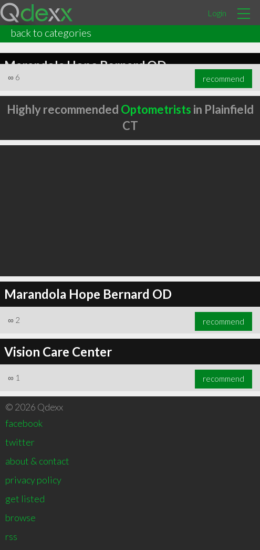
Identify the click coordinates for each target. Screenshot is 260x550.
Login (216, 13)
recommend (223, 78)
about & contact (37, 461)
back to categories (51, 32)
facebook (24, 423)
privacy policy (33, 480)
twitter (20, 442)
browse (20, 517)
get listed (25, 498)
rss (11, 536)
